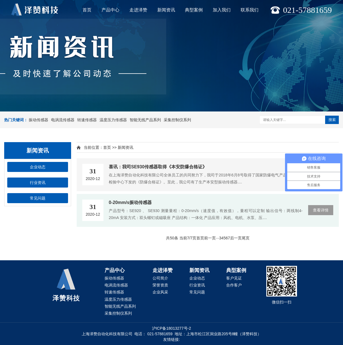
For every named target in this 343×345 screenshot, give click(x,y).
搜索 (332, 120)
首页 (87, 10)
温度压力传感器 (113, 120)
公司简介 (160, 278)
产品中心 (110, 10)
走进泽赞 (138, 10)
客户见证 (234, 278)
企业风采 (160, 292)
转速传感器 (87, 120)
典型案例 (194, 10)
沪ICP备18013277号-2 (171, 328)
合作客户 (234, 285)
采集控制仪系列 (177, 120)
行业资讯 (37, 182)
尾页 (246, 238)
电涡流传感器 (62, 120)
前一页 (210, 238)
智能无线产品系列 (145, 120)
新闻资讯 (166, 10)
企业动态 (37, 167)
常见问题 (37, 198)
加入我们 (222, 10)
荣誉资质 (160, 285)
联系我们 (250, 10)
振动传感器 (38, 120)
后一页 (236, 238)
